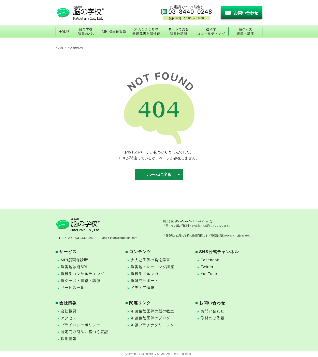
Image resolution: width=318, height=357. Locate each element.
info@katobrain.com (123, 237)
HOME (59, 47)
